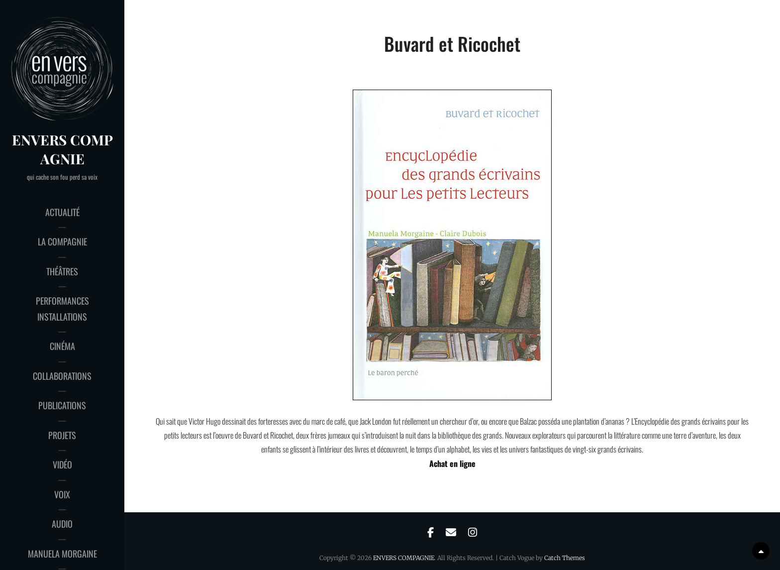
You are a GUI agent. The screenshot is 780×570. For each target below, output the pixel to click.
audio (62, 523)
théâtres (62, 271)
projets (62, 435)
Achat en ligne (452, 463)
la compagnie (62, 241)
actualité (62, 212)
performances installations (62, 308)
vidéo (62, 464)
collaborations (62, 375)
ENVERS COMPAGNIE (62, 149)
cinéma (62, 346)
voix (62, 494)
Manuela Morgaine (62, 553)
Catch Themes (564, 558)
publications (62, 405)
